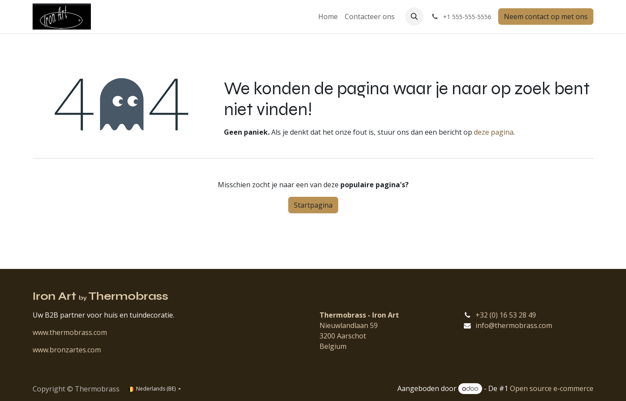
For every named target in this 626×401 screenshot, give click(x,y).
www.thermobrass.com (70, 332)
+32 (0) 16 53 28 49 (506, 315)
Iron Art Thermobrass (100, 296)
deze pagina (493, 132)
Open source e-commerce (551, 388)
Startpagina (313, 205)
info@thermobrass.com (514, 325)
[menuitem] (328, 16)
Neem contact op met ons (546, 16)
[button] (414, 16)
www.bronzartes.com (67, 350)
